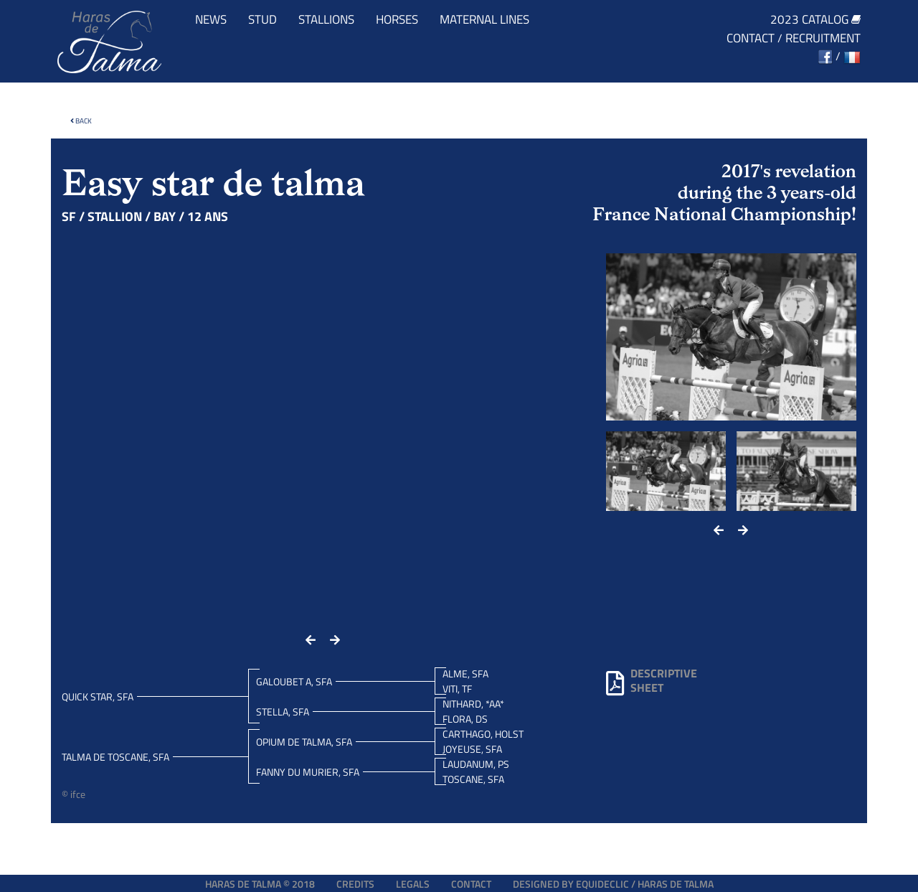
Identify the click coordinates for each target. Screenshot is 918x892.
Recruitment (823, 38)
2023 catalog (815, 20)
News (211, 20)
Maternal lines (484, 20)
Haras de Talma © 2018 (260, 883)
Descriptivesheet (651, 680)
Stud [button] (262, 20)
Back (81, 121)
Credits (355, 883)
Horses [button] (397, 20)
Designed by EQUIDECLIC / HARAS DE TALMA (613, 883)
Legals (413, 883)
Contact (751, 38)
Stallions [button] (326, 20)
